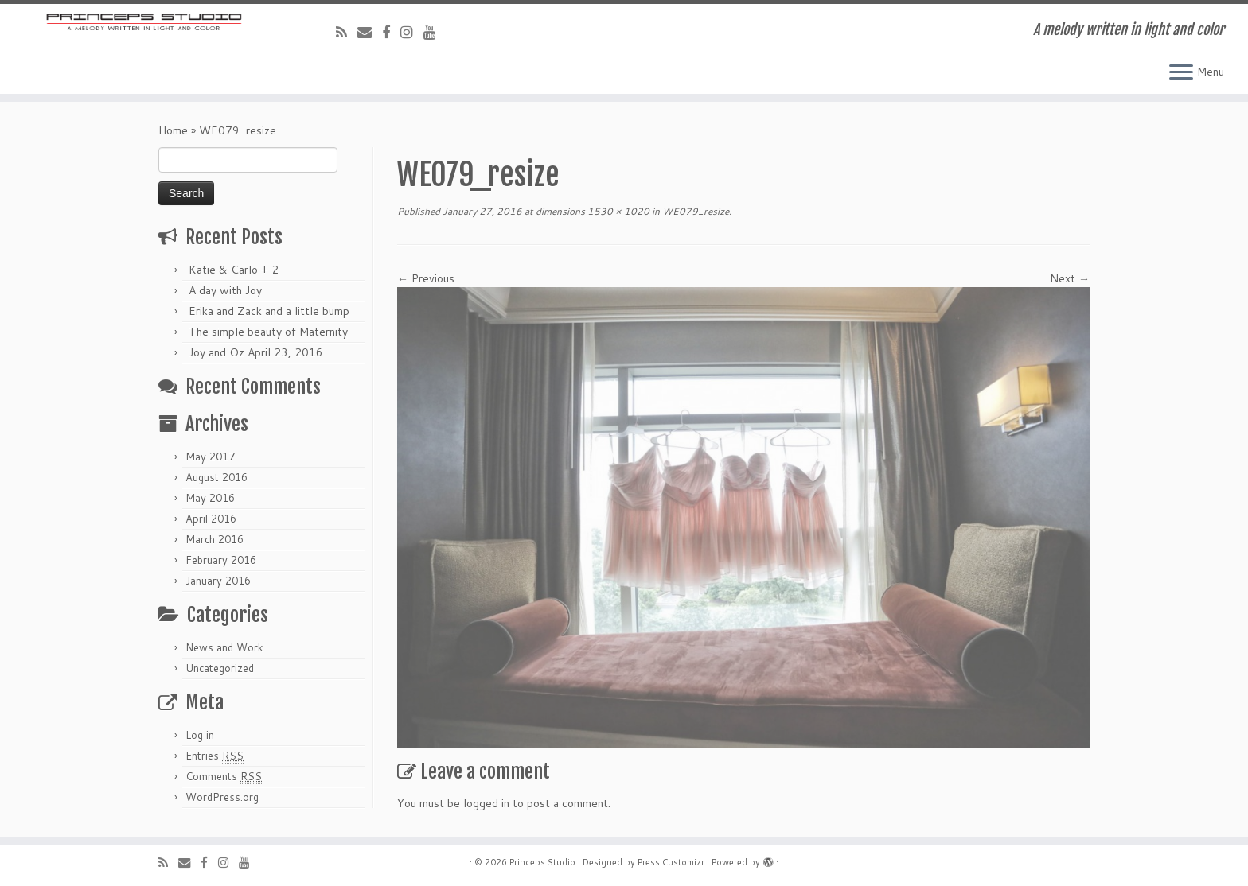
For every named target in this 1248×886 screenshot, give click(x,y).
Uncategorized (219, 668)
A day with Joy (225, 290)
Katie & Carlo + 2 (234, 270)
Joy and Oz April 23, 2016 (256, 352)
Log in (199, 735)
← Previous (425, 278)
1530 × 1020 (617, 211)
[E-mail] (369, 31)
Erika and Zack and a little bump (269, 311)
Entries (214, 756)
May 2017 (210, 456)
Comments (223, 776)
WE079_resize (694, 211)
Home (173, 130)
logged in (486, 803)
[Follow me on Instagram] (411, 31)
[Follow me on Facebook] (391, 31)
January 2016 (218, 580)
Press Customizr (671, 862)
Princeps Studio (542, 862)
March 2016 (214, 539)
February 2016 (220, 560)
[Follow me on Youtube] (435, 31)
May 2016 (210, 498)
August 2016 (216, 477)
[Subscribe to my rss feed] (346, 31)
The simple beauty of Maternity (268, 332)
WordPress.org (222, 797)
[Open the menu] (1181, 73)
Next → (1070, 278)
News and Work (224, 647)
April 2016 (210, 518)
